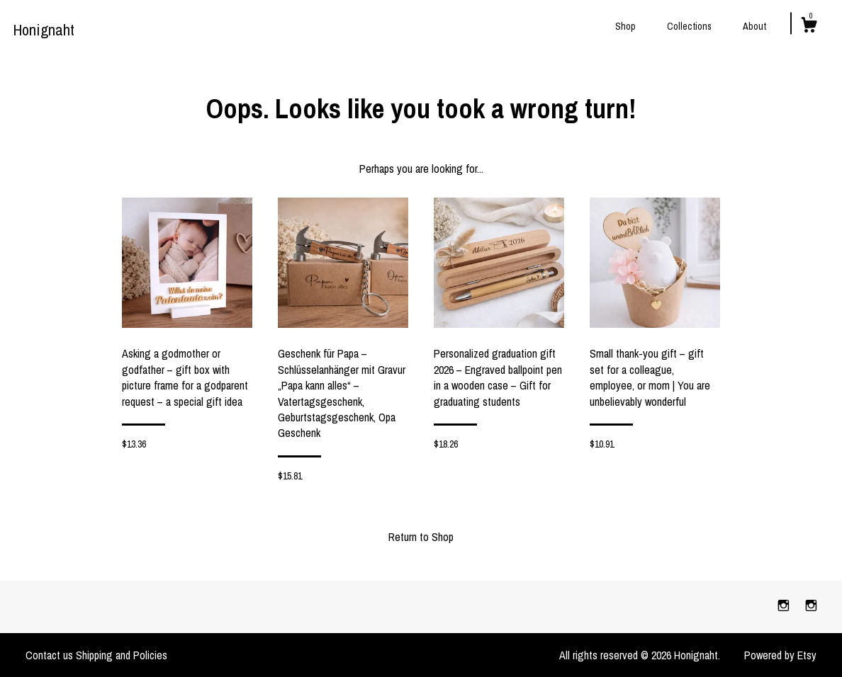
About (754, 26)
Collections (689, 26)
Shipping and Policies (121, 655)
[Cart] (808, 27)
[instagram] (785, 606)
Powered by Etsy (780, 655)
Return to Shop (421, 537)
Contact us (49, 655)
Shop (625, 26)
